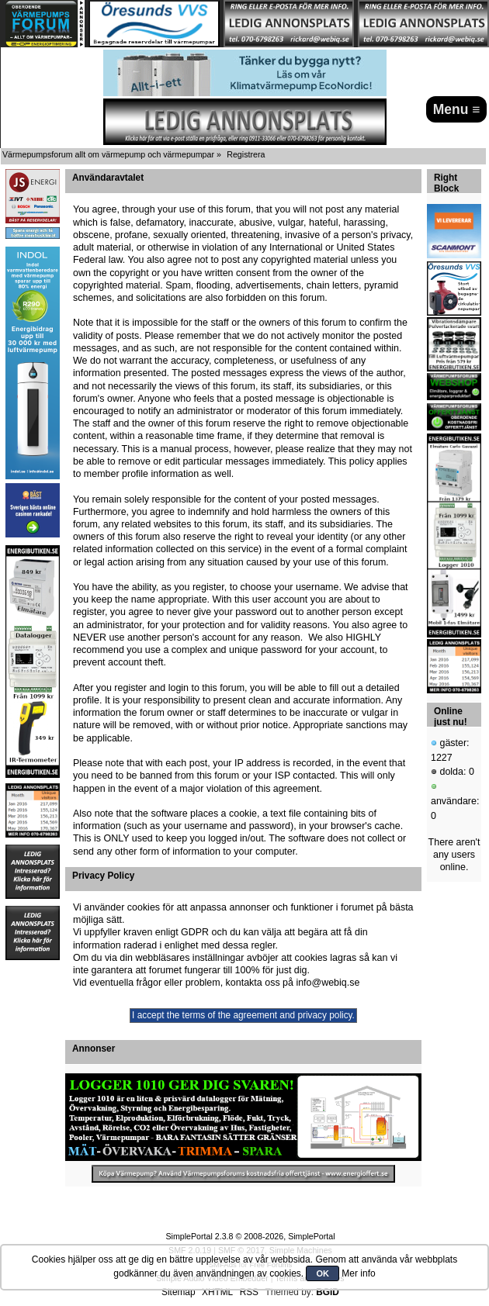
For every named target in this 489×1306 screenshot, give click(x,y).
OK (322, 1273)
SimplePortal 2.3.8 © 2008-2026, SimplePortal (250, 1236)
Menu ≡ (456, 109)
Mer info (358, 1273)
